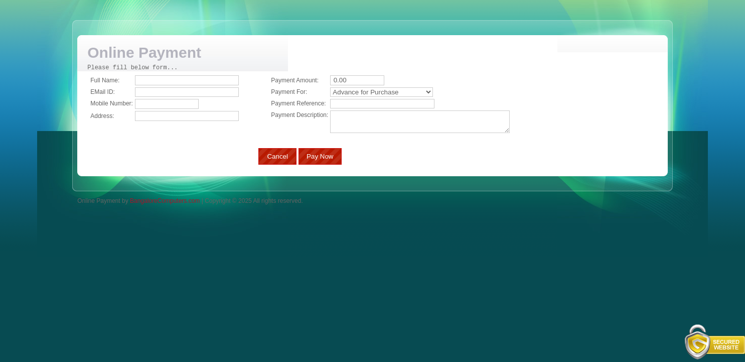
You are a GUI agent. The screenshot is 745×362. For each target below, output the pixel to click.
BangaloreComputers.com (165, 200)
